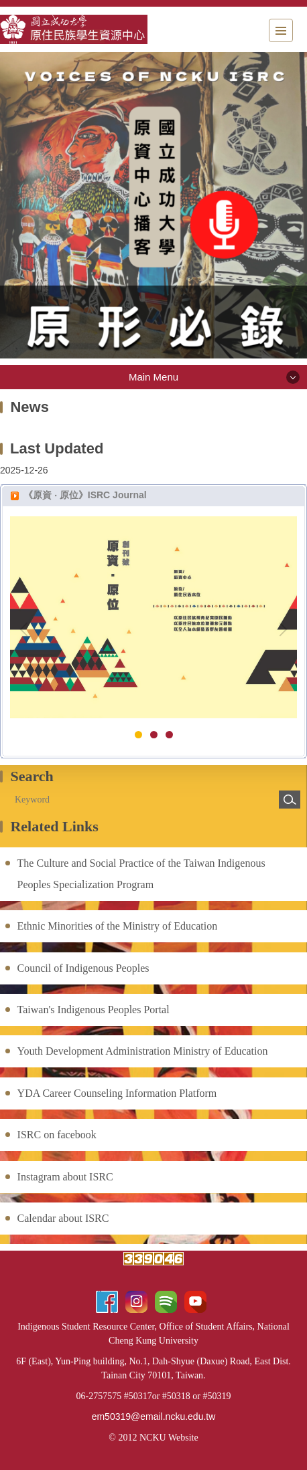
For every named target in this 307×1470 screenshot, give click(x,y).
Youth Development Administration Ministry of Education (142, 1051)
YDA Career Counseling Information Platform (117, 1093)
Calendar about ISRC (63, 1218)
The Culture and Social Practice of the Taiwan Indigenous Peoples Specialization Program (141, 873)
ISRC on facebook (57, 1134)
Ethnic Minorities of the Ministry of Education (117, 926)
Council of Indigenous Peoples (83, 968)
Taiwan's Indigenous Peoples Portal (93, 1009)
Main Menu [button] (153, 377)
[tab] (138, 735)
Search (289, 800)
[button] (27, 629)
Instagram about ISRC (65, 1176)
